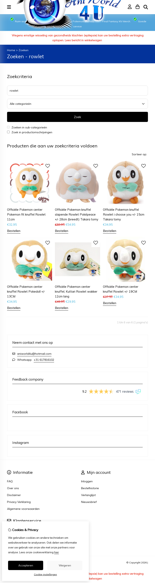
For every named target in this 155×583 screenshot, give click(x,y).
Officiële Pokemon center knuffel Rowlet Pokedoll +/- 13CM (26, 291)
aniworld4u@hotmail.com (34, 354)
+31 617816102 (44, 360)
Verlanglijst (88, 495)
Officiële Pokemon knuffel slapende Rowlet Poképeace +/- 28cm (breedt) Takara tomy (76, 214)
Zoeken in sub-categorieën (27, 127)
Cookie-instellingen (45, 574)
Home (11, 50)
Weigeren (65, 565)
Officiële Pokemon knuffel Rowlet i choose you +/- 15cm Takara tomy (123, 214)
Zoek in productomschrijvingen (29, 132)
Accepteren (25, 565)
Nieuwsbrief (89, 502)
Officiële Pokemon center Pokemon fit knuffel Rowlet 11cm (26, 214)
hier (56, 552)
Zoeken (23, 50)
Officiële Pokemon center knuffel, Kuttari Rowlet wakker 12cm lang (76, 291)
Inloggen (87, 481)
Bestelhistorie (90, 488)
